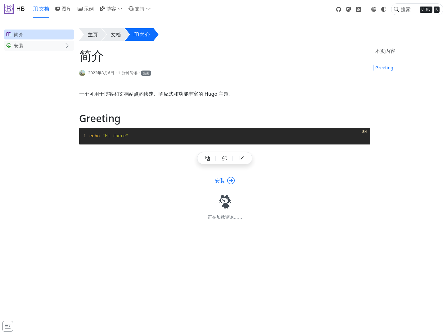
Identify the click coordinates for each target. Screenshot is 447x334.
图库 (63, 8)
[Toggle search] (396, 9)
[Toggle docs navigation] (7, 326)
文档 (41, 8)
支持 (137, 8)
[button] (121, 9)
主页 (93, 34)
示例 (86, 8)
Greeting (384, 68)
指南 (146, 73)
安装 (15, 45)
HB (14, 9)
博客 (108, 8)
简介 (15, 34)
